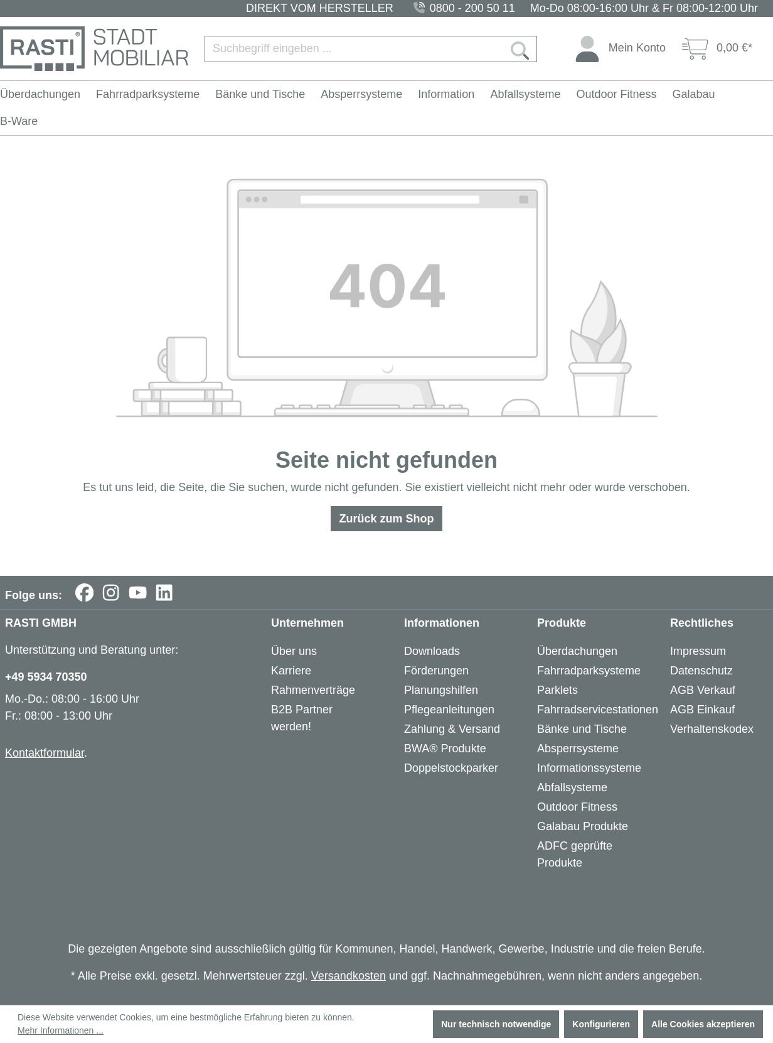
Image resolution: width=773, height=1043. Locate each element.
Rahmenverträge (313, 690)
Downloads (432, 651)
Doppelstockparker (451, 768)
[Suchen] (520, 49)
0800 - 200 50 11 (472, 8)
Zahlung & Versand (452, 729)
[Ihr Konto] (620, 48)
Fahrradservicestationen (597, 709)
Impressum (698, 651)
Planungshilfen (441, 690)
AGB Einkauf (702, 709)
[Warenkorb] (717, 48)
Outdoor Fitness (577, 807)
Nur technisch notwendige (496, 1024)
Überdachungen (577, 651)
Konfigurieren (601, 1024)
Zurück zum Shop (386, 518)
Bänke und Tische (582, 729)
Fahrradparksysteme (589, 670)
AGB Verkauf (702, 690)
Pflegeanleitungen (449, 709)
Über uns (294, 651)
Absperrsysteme (578, 748)
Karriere (291, 670)
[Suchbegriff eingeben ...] (354, 49)
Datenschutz (701, 670)
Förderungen (436, 670)
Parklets (557, 690)
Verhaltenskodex (712, 729)
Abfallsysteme (572, 787)
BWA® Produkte (445, 748)
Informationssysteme (589, 768)
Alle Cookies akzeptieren (703, 1024)
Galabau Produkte (582, 826)
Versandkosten (348, 976)
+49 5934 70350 (46, 677)
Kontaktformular (44, 753)
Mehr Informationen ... (61, 1030)
